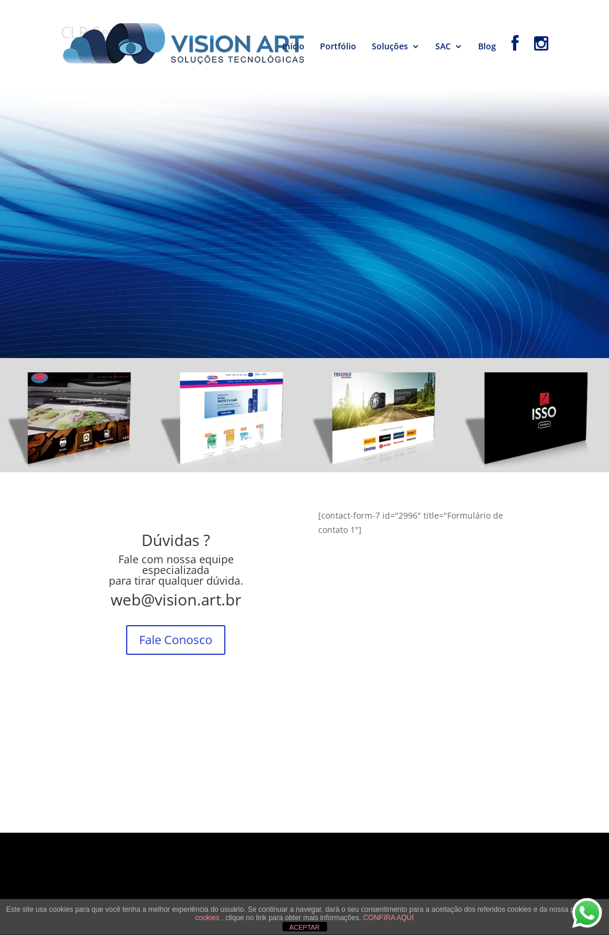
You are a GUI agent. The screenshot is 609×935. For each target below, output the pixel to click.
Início (293, 47)
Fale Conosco (175, 640)
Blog (487, 47)
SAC (443, 47)
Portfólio (338, 47)
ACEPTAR (304, 927)
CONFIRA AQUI (388, 918)
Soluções (390, 47)
